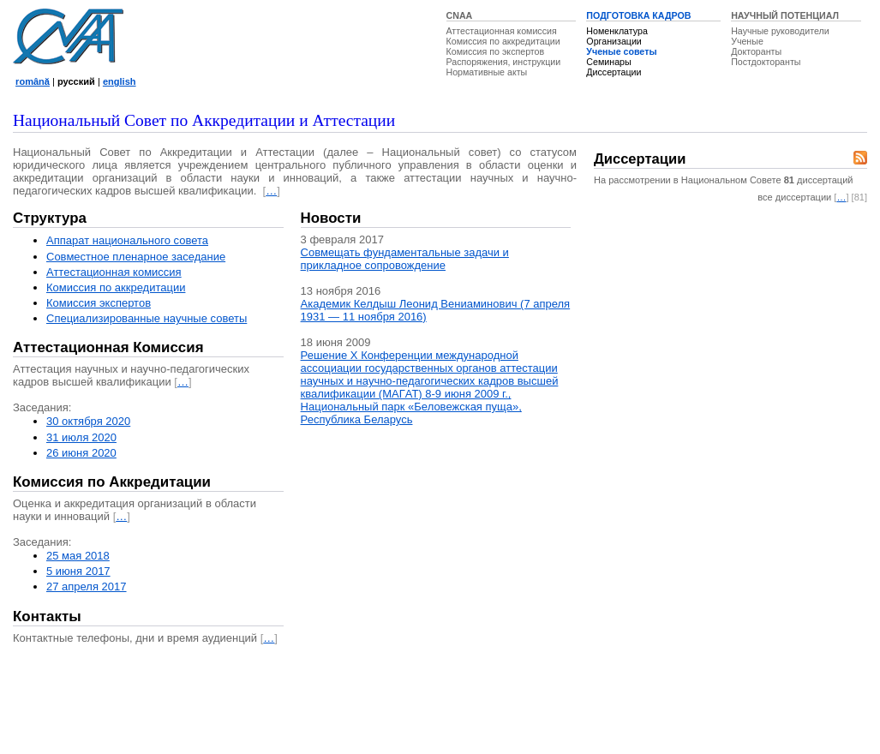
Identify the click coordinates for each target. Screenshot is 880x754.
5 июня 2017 (78, 571)
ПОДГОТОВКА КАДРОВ (638, 15)
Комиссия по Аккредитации (112, 482)
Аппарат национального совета (127, 240)
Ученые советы (621, 51)
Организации (613, 41)
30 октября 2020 (88, 421)
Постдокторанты (765, 62)
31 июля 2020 (81, 437)
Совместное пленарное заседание (135, 256)
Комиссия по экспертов (495, 51)
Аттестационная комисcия (114, 272)
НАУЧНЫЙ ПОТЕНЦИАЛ (785, 15)
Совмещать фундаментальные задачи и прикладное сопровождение (405, 259)
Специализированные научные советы (146, 318)
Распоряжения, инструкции (503, 62)
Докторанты (756, 51)
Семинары (608, 62)
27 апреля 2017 (86, 586)
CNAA (459, 15)
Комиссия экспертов (98, 302)
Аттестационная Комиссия (108, 347)
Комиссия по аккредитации (503, 41)
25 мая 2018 (78, 555)
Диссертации (613, 72)
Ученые (747, 41)
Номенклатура (617, 31)
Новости (331, 218)
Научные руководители (780, 31)
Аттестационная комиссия (501, 31)
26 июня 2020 (81, 452)
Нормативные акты (487, 72)
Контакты (47, 616)
